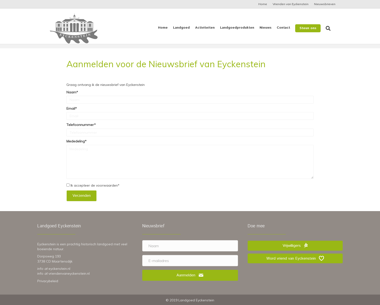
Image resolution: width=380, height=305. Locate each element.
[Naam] (190, 245)
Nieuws (270, 27)
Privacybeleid (47, 281)
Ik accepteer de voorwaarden (94, 185)
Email (70, 108)
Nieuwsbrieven (324, 4)
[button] (81, 195)
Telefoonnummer (80, 125)
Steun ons (312, 28)
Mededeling (75, 141)
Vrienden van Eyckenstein (291, 4)
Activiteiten (210, 27)
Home (262, 4)
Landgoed (186, 27)
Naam (71, 92)
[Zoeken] (331, 28)
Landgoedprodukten (242, 27)
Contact (288, 27)
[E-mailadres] (190, 260)
